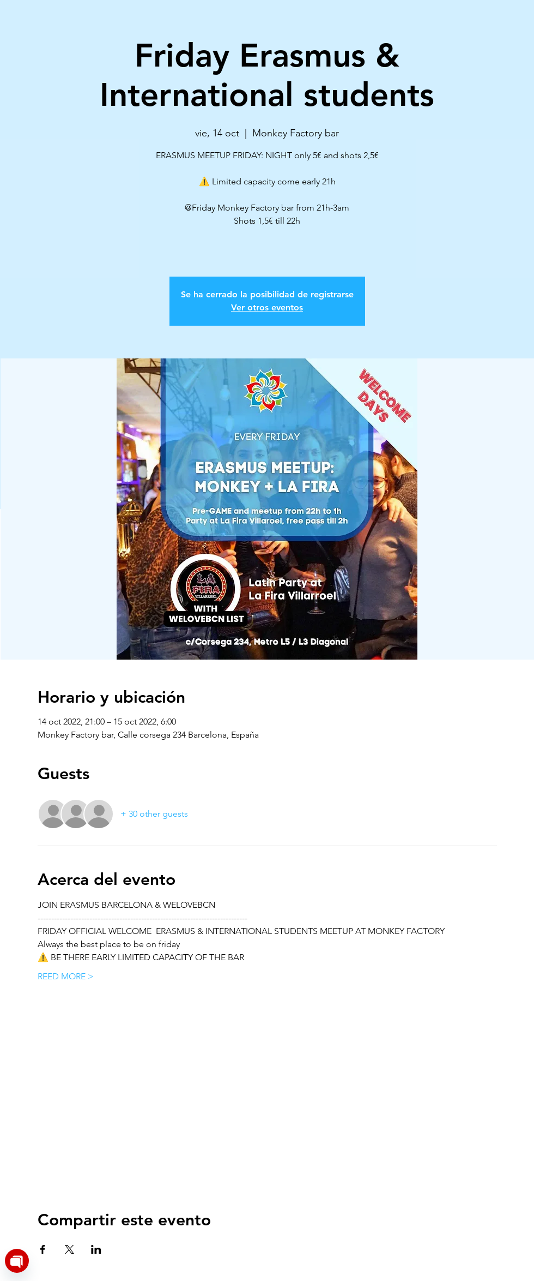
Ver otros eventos (267, 307)
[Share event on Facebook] (43, 1249)
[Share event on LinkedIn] (96, 1249)
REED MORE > (66, 976)
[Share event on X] (69, 1249)
